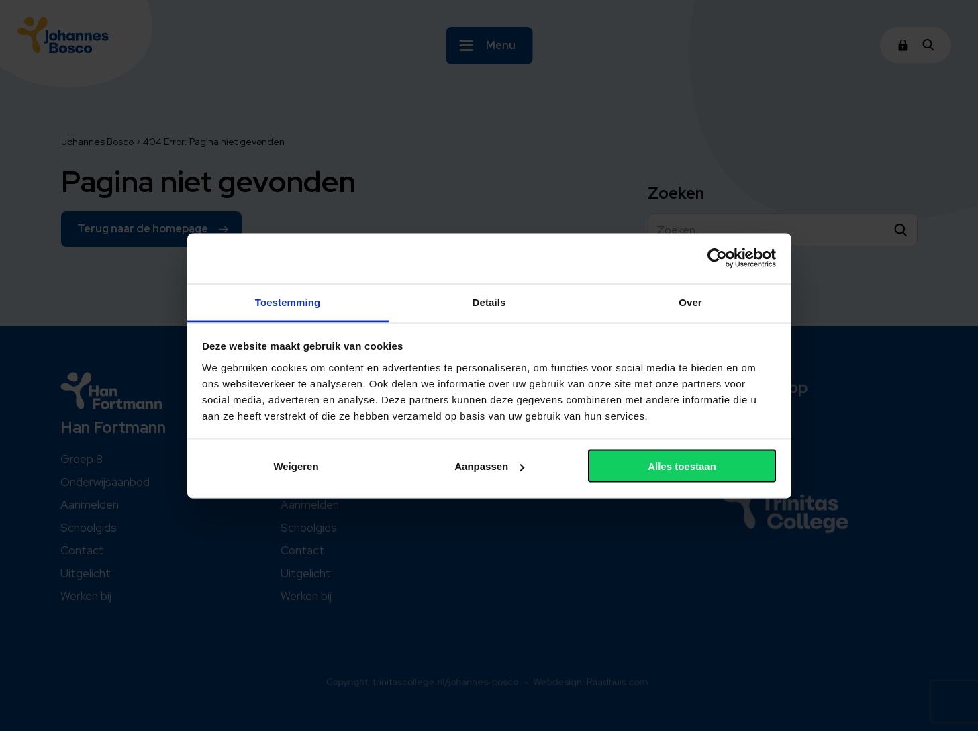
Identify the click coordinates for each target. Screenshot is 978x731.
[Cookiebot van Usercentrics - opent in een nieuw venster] (717, 258)
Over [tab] (690, 301)
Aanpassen (489, 466)
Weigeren (295, 466)
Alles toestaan (682, 466)
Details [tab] (489, 301)
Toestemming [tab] (288, 301)
